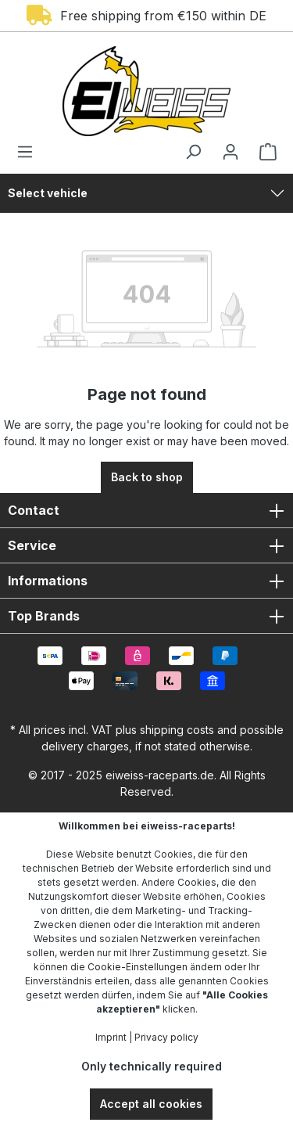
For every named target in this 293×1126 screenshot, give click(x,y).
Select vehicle (48, 193)
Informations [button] (146, 581)
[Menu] (30, 151)
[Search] (193, 151)
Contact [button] (146, 510)
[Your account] (230, 151)
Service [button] (146, 545)
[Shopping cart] (263, 151)
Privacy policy (166, 1037)
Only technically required (151, 1066)
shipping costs (177, 729)
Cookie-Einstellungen (138, 967)
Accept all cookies (151, 1103)
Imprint (111, 1037)
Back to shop (147, 477)
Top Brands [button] (146, 616)
